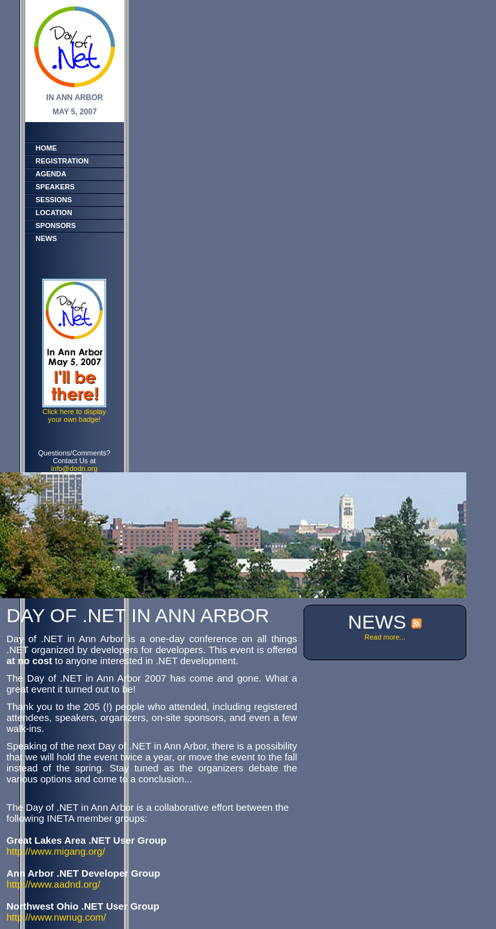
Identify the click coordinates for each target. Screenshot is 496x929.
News (46, 238)
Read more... (385, 637)
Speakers (55, 187)
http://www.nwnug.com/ (56, 917)
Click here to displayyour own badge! (74, 415)
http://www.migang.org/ (55, 851)
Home (46, 148)
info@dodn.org (74, 468)
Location (54, 212)
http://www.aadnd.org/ (53, 884)
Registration (62, 161)
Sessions (54, 200)
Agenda (51, 174)
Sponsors (56, 225)
